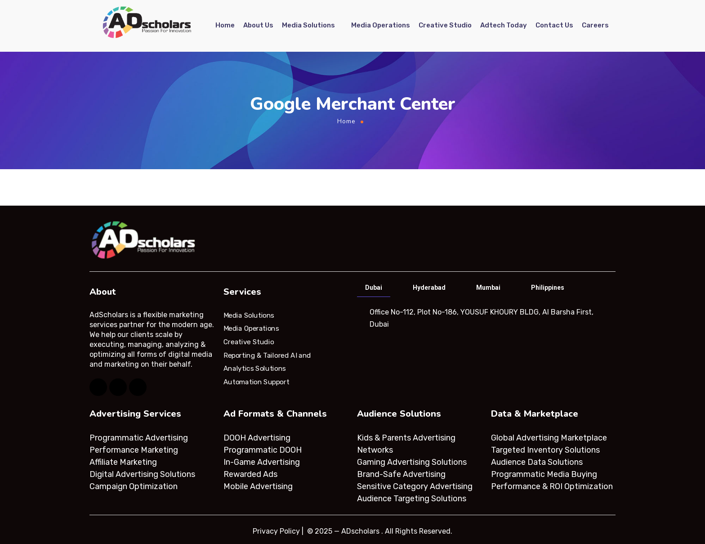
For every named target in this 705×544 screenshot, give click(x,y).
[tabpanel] (485, 318)
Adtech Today (503, 26)
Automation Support (256, 382)
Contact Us (554, 26)
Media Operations (380, 26)
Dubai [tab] (373, 287)
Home (225, 26)
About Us (258, 26)
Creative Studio (445, 26)
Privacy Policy (276, 531)
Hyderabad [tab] (429, 287)
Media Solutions (308, 26)
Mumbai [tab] (488, 287)
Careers (595, 26)
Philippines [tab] (547, 287)
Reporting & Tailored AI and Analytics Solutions (267, 362)
